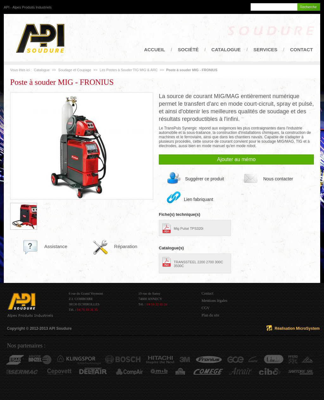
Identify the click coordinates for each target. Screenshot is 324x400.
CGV (205, 308)
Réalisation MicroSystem (297, 328)
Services (265, 49)
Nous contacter (278, 178)
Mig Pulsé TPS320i (188, 228)
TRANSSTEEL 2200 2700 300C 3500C (198, 264)
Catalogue (226, 49)
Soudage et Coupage (74, 70)
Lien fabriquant (198, 199)
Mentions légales (214, 300)
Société (188, 49)
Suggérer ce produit (204, 178)
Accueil (154, 49)
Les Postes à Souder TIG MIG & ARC (129, 70)
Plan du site (210, 315)
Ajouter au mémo (236, 159)
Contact (301, 49)
